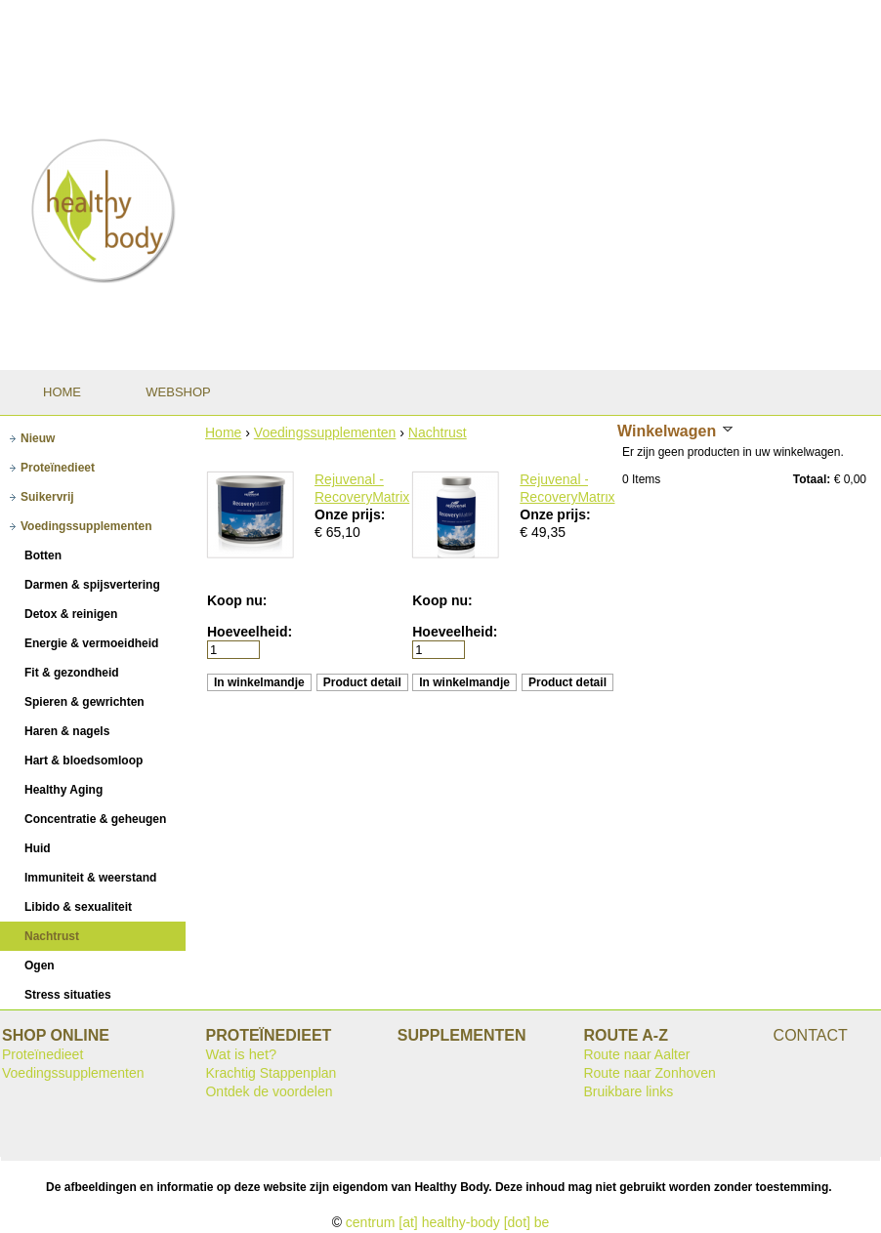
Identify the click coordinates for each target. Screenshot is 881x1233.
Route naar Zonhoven (649, 1073)
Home (223, 432)
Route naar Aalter (636, 1054)
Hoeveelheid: (249, 631)
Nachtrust (437, 432)
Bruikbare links (628, 1091)
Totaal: (811, 479)
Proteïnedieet (42, 1054)
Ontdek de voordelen (268, 1091)
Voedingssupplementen (325, 432)
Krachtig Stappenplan (270, 1073)
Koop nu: (237, 600)
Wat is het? (240, 1054)
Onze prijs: (350, 514)
